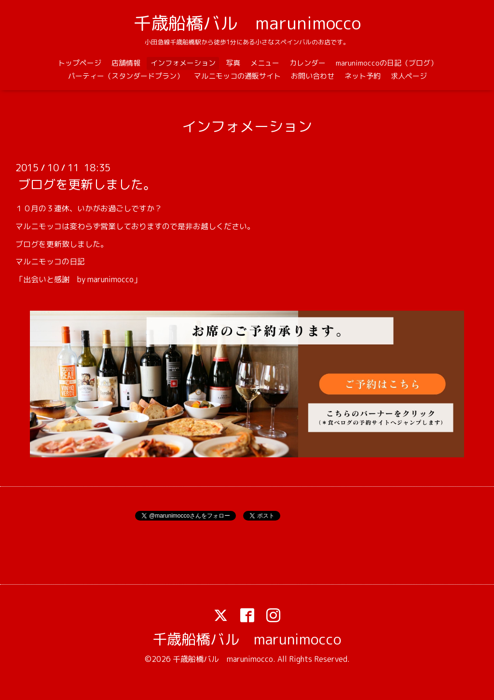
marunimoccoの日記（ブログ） (387, 63)
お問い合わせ (312, 76)
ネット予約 (362, 76)
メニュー (264, 63)
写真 (233, 63)
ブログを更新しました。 (87, 184)
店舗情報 (125, 63)
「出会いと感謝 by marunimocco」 (78, 279)
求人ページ (409, 76)
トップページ (79, 63)
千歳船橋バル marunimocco (247, 23)
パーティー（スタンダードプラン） (126, 76)
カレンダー (307, 63)
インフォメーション (183, 63)
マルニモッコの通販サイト (237, 76)
